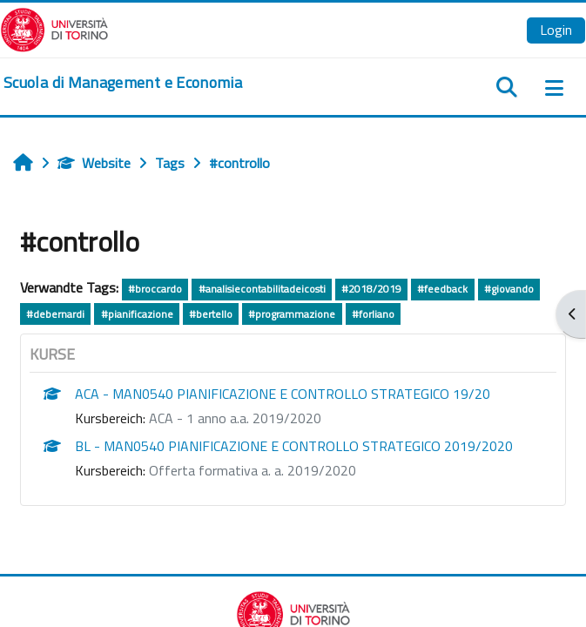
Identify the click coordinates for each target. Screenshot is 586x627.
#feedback (442, 288)
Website (94, 162)
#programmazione (291, 314)
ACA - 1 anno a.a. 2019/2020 (235, 418)
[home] (122, 82)
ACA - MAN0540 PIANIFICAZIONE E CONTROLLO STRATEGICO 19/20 (282, 393)
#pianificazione (137, 314)
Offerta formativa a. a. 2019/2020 (252, 470)
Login (556, 29)
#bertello (210, 314)
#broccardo (155, 288)
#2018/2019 (371, 288)
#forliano (373, 314)
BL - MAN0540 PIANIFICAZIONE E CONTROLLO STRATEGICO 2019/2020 (294, 445)
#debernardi (55, 314)
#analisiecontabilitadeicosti (262, 288)
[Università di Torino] (54, 27)
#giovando (509, 288)
